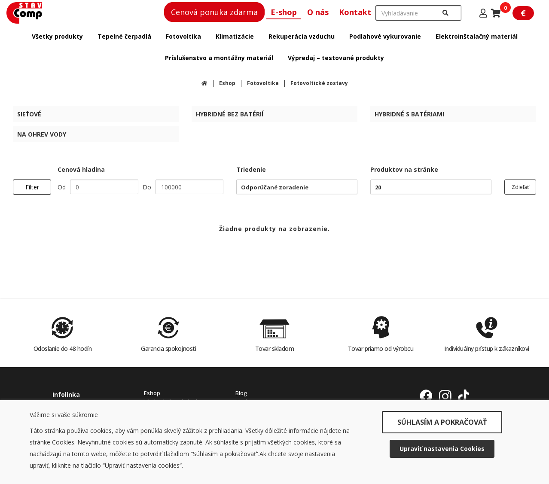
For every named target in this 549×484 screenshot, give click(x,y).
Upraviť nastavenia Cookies (442, 448)
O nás (318, 12)
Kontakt (355, 12)
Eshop (227, 83)
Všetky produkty (57, 36)
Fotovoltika (263, 83)
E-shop (284, 12)
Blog (241, 393)
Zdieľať (520, 187)
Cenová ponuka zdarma (214, 12)
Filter (32, 187)
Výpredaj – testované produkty (336, 58)
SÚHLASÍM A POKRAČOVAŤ (442, 422)
